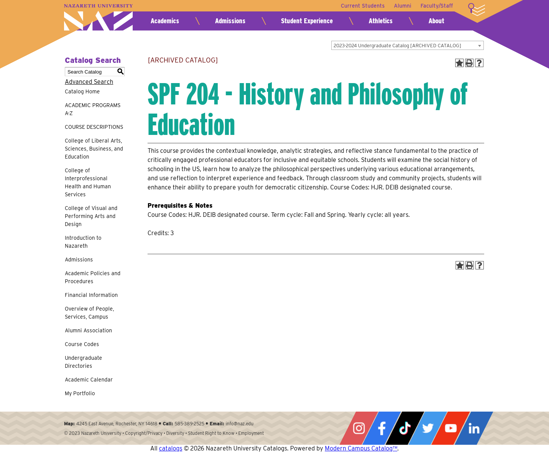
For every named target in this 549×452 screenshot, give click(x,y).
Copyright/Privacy (143, 433)
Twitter (427, 428)
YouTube (450, 428)
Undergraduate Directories (83, 362)
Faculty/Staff (437, 6)
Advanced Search (89, 81)
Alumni (402, 6)
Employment (251, 433)
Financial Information (91, 295)
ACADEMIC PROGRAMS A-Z (92, 109)
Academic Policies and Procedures (92, 277)
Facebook (381, 428)
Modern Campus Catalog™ (361, 448)
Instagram (358, 428)
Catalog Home (82, 91)
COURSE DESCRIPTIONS (94, 127)
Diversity (175, 433)
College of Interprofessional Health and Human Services (88, 182)
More (476, 9)
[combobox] (407, 45)
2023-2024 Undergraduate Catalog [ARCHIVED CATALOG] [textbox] (397, 45)
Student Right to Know (211, 433)
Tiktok (405, 428)
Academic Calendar (89, 380)
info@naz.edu (240, 423)
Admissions (230, 21)
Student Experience (307, 21)
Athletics (381, 21)
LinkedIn (474, 428)
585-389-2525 (189, 423)
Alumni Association (88, 330)
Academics (165, 21)
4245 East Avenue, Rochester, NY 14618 (116, 423)
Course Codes (82, 344)
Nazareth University (98, 17)
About (436, 21)
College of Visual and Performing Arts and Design (91, 216)
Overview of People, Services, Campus (89, 313)
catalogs (170, 448)
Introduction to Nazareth (83, 242)
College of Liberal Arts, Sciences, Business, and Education (94, 149)
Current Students (363, 6)
